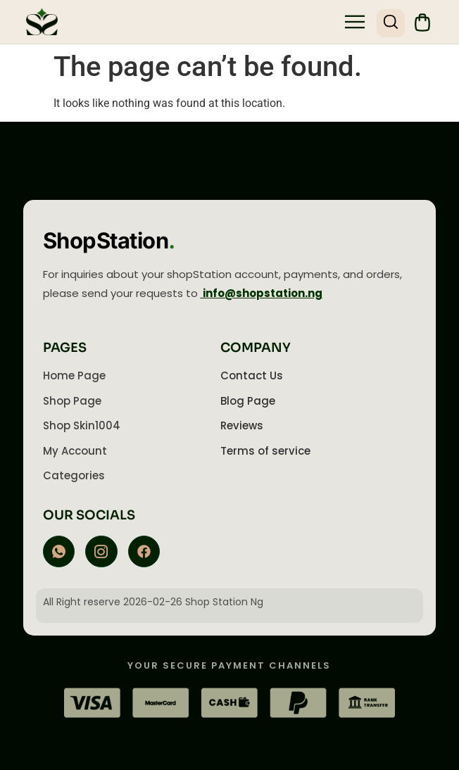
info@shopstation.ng (261, 293)
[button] (355, 23)
